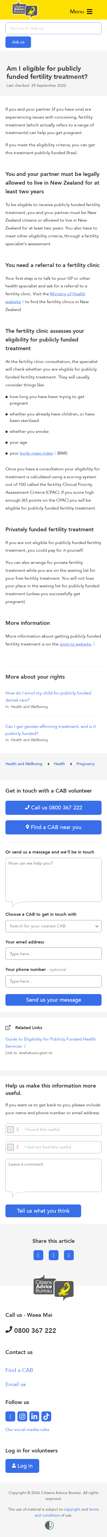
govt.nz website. (76, 644)
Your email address (24, 942)
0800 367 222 (30, 1330)
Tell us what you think (43, 1211)
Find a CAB (19, 1370)
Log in (22, 1466)
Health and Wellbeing (24, 763)
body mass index (36, 453)
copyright (72, 1509)
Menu (81, 11)
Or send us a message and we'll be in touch (49, 852)
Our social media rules (27, 1430)
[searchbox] (53, 28)
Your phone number (35, 970)
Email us (15, 1384)
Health (60, 763)
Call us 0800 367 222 (53, 807)
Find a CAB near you (53, 827)
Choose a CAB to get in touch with (41, 914)
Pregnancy (86, 763)
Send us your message (53, 1000)
